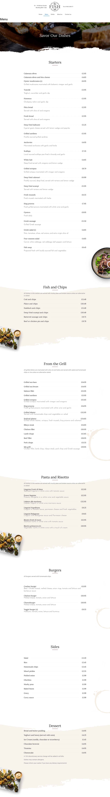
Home (40, 14)
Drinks (53, 14)
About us (60, 14)
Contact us (68, 14)
